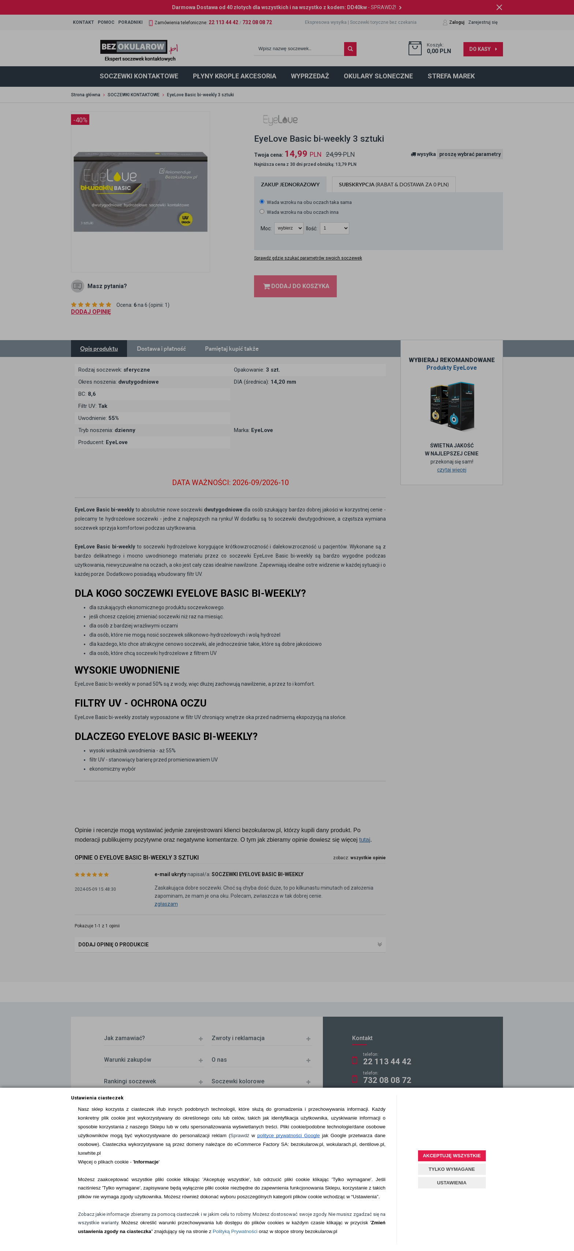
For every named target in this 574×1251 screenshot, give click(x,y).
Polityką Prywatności (235, 1231)
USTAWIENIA (452, 1182)
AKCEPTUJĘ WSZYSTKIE (452, 1155)
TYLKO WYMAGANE (452, 1169)
